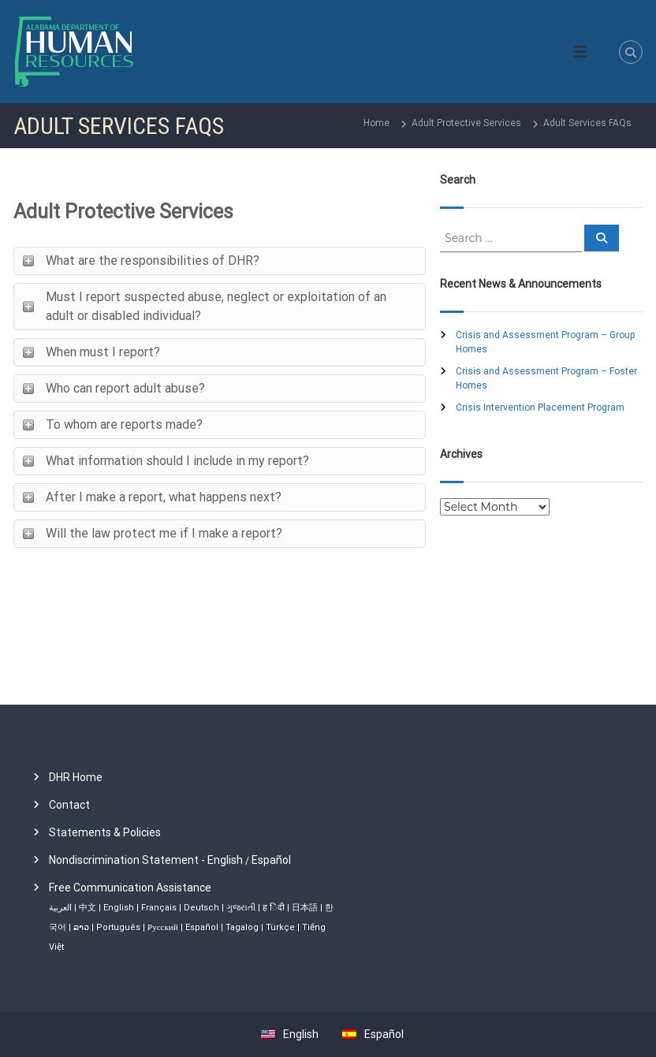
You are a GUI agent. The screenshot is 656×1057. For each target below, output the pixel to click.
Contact (69, 804)
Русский (162, 927)
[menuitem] (285, 1034)
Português (118, 927)
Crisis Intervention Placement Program (540, 407)
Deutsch (201, 908)
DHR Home (75, 777)
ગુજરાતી (240, 908)
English (118, 908)
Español (271, 860)
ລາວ (81, 927)
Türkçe (280, 927)
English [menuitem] (301, 1034)
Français (159, 908)
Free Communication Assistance (130, 887)
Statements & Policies (105, 832)
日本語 (305, 908)
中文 (87, 908)
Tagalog (242, 927)
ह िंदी (274, 908)
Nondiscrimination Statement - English (146, 860)
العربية (60, 908)
